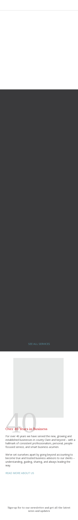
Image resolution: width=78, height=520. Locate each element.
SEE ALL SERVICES (39, 344)
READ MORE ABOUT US (19, 473)
